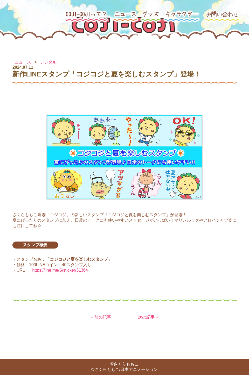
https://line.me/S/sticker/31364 (59, 270)
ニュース (23, 62)
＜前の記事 (100, 317)
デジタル (48, 62)
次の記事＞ (148, 317)
